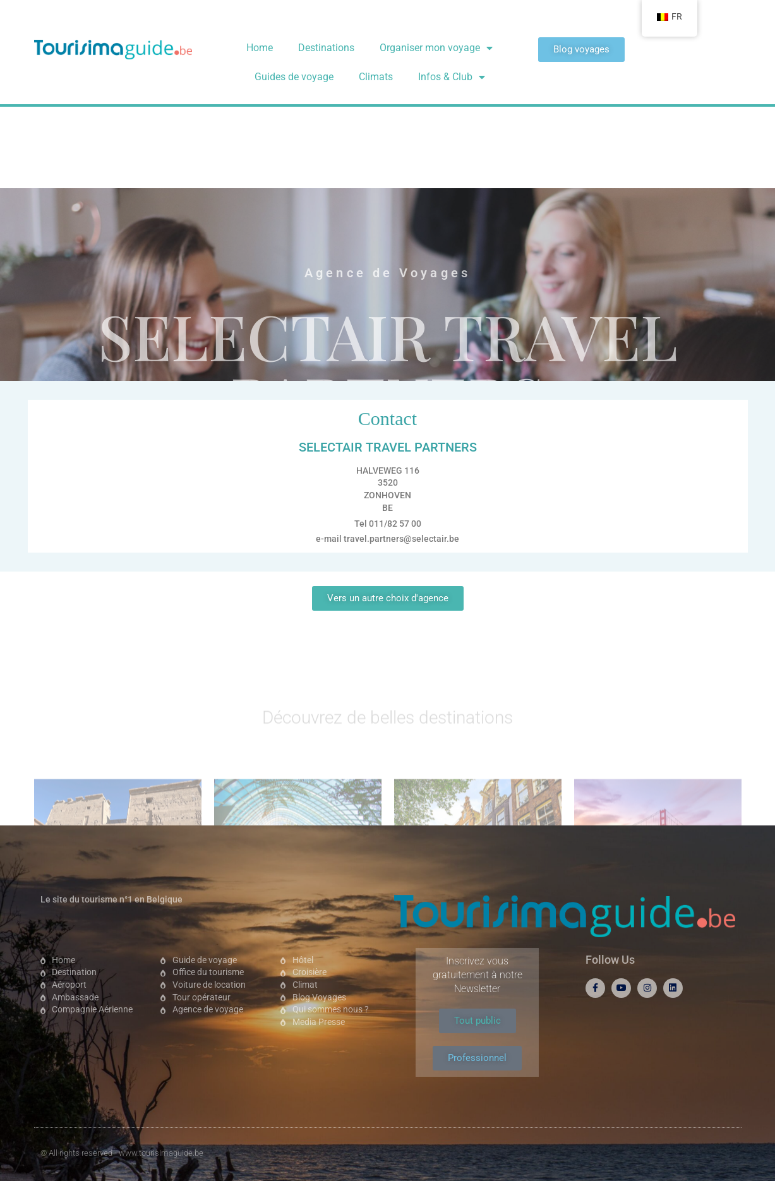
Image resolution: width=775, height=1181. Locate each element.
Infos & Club (451, 77)
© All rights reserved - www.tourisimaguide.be (121, 1153)
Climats (376, 77)
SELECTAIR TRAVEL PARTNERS (388, 221)
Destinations (326, 48)
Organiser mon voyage (436, 48)
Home (259, 48)
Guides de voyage (294, 77)
